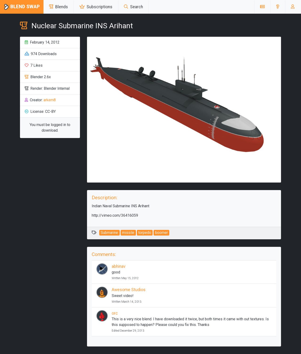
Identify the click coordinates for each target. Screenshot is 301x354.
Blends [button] (58, 6)
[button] (277, 7)
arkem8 (50, 100)
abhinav (119, 266)
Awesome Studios (129, 289)
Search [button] (133, 6)
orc (115, 313)
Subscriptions (95, 6)
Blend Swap (22, 7)
